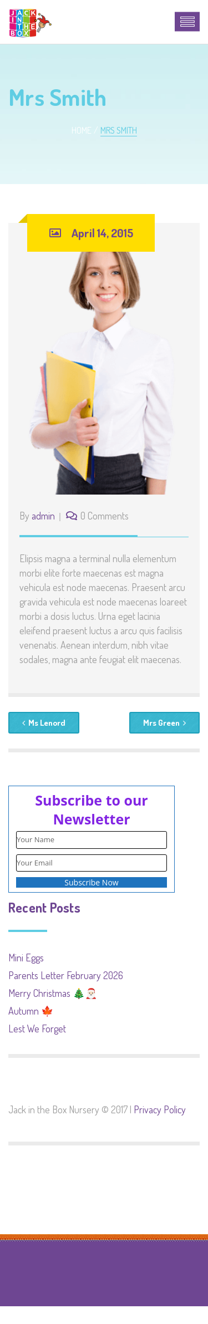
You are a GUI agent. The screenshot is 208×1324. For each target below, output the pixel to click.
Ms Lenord (43, 722)
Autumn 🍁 (30, 1011)
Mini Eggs (26, 957)
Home (82, 130)
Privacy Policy (160, 1109)
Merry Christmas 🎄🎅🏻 (52, 993)
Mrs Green (164, 722)
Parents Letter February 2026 (65, 975)
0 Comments (104, 516)
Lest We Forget (37, 1028)
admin (43, 516)
